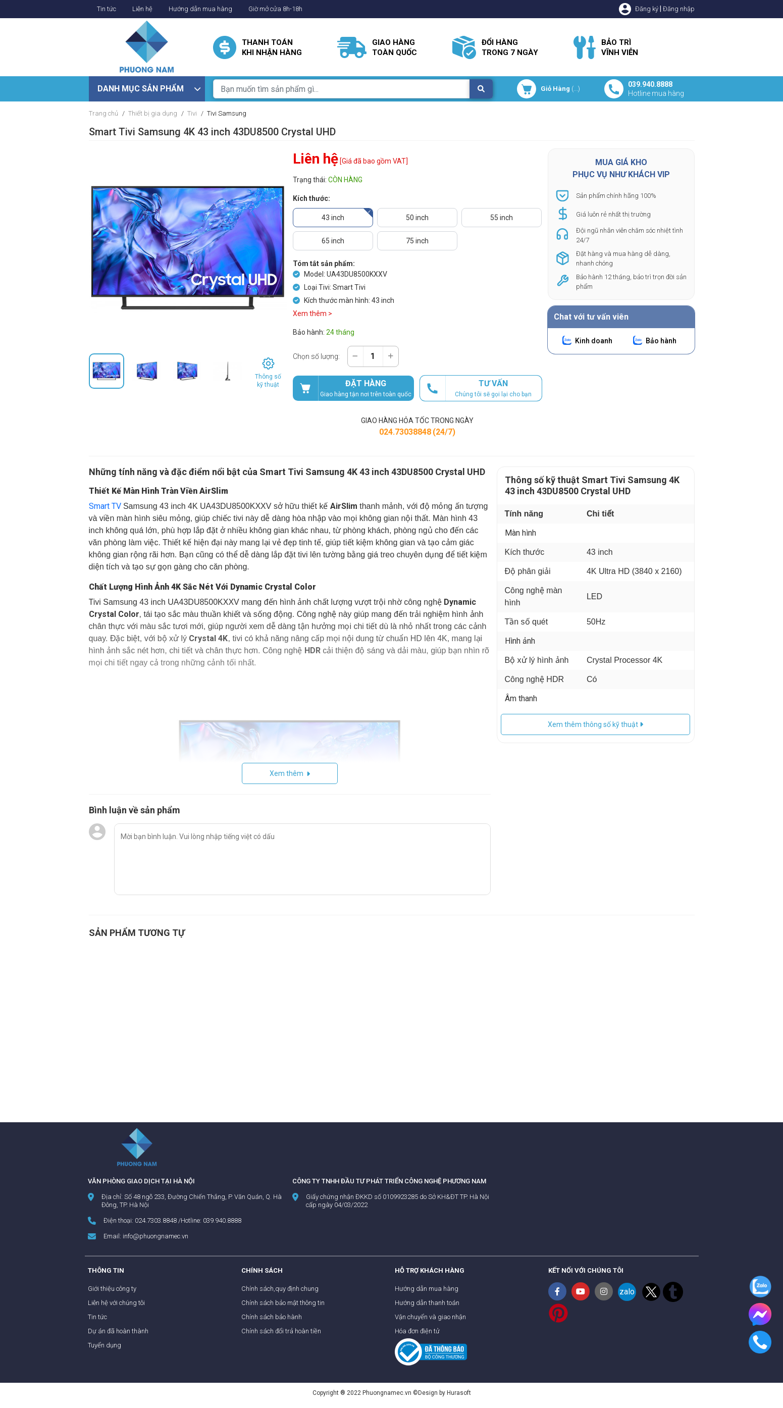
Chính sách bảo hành (271, 1317)
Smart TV (105, 506)
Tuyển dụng (104, 1345)
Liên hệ (142, 9)
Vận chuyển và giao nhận (430, 1317)
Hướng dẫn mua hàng (200, 9)
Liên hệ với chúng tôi (116, 1303)
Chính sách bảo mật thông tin (283, 1303)
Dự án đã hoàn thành (118, 1331)
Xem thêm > (312, 313)
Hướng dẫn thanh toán (427, 1303)
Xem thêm (290, 773)
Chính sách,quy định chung (280, 1288)
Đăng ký (646, 9)
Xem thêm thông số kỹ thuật (595, 724)
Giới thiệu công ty (112, 1288)
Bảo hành (661, 341)
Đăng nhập (679, 9)
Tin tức (106, 9)
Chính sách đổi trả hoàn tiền (281, 1331)
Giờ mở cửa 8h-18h (275, 9)
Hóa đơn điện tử (417, 1331)
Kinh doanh (593, 341)
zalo (627, 1291)
